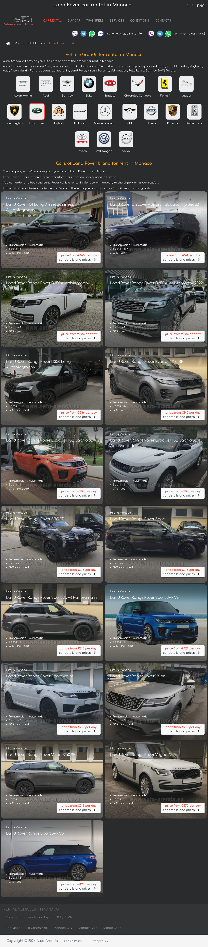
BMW (89, 95)
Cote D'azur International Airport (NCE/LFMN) (39, 917)
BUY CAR (74, 20)
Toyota (82, 151)
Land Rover (37, 123)
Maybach (58, 123)
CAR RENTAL (53, 20)
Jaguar (186, 95)
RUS (190, 6)
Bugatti (110, 95)
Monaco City (62, 928)
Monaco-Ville (87, 928)
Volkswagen (104, 151)
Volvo (126, 151)
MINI (129, 123)
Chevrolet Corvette (137, 95)
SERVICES (117, 20)
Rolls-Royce (194, 123)
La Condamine (37, 928)
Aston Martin (23, 95)
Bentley (67, 95)
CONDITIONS (140, 20)
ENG (200, 6)
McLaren (80, 123)
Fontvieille (13, 928)
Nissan (151, 123)
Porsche (172, 123)
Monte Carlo (112, 928)
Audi (46, 95)
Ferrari (165, 95)
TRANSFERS (95, 20)
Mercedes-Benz (105, 123)
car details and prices (79, 257)
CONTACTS (164, 20)
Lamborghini (14, 123)
